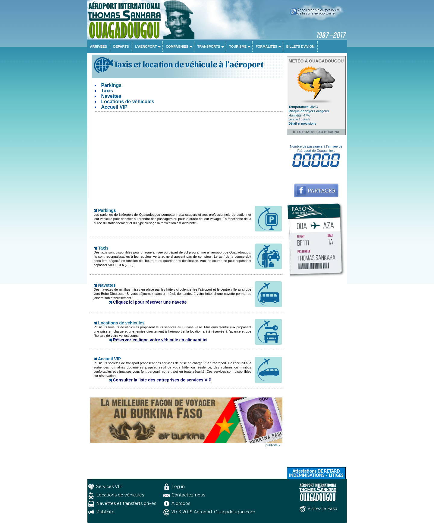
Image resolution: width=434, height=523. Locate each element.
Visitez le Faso (322, 508)
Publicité (105, 512)
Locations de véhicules (127, 101)
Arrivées (98, 46)
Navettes (111, 96)
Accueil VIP (114, 107)
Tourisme (238, 46)
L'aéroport (146, 46)
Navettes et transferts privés (126, 503)
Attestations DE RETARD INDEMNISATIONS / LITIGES (316, 473)
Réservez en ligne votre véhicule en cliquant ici (160, 339)
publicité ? (273, 445)
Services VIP (109, 486)
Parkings (111, 85)
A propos (180, 503)
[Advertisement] (186, 160)
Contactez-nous (188, 495)
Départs (121, 46)
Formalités (266, 46)
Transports (208, 46)
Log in (178, 486)
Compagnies (177, 46)
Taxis (107, 90)
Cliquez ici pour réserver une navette (150, 302)
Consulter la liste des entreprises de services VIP (162, 380)
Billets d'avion (300, 46)
